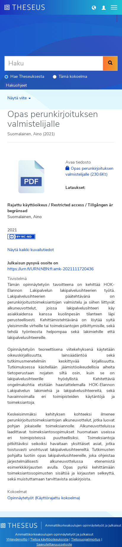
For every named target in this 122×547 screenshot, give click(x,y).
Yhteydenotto (17, 539)
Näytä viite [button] (19, 98)
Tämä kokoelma (70, 76)
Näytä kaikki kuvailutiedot (30, 250)
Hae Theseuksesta (24, 76)
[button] (94, 7)
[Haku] (53, 63)
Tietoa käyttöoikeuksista (49, 539)
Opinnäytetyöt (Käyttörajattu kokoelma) (43, 498)
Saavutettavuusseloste (54, 544)
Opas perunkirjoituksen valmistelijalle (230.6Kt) (89, 171)
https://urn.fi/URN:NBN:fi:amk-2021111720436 (50, 269)
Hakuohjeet (16, 85)
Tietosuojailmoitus (85, 539)
